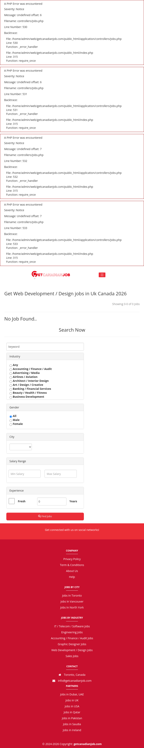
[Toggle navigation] (102, 274)
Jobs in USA (72, 706)
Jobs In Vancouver (72, 601)
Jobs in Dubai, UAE (72, 694)
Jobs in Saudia (72, 724)
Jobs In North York (72, 607)
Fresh (21, 501)
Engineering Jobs (72, 632)
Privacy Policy (72, 559)
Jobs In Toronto (72, 595)
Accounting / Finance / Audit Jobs (72, 638)
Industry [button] (14, 356)
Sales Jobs (72, 656)
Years (71, 501)
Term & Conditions (72, 565)
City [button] (11, 437)
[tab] (45, 356)
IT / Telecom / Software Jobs (72, 626)
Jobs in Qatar (72, 712)
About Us (72, 571)
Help (72, 577)
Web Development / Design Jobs (72, 650)
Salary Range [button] (17, 461)
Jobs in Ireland (72, 730)
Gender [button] (14, 407)
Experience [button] (16, 490)
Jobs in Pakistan (72, 718)
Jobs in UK (72, 700)
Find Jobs (45, 516)
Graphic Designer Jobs (72, 644)
